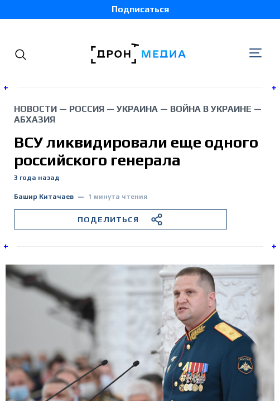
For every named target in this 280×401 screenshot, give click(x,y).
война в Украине (211, 109)
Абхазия (34, 119)
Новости (35, 109)
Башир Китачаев (44, 196)
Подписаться (140, 9)
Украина (137, 109)
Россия (86, 109)
